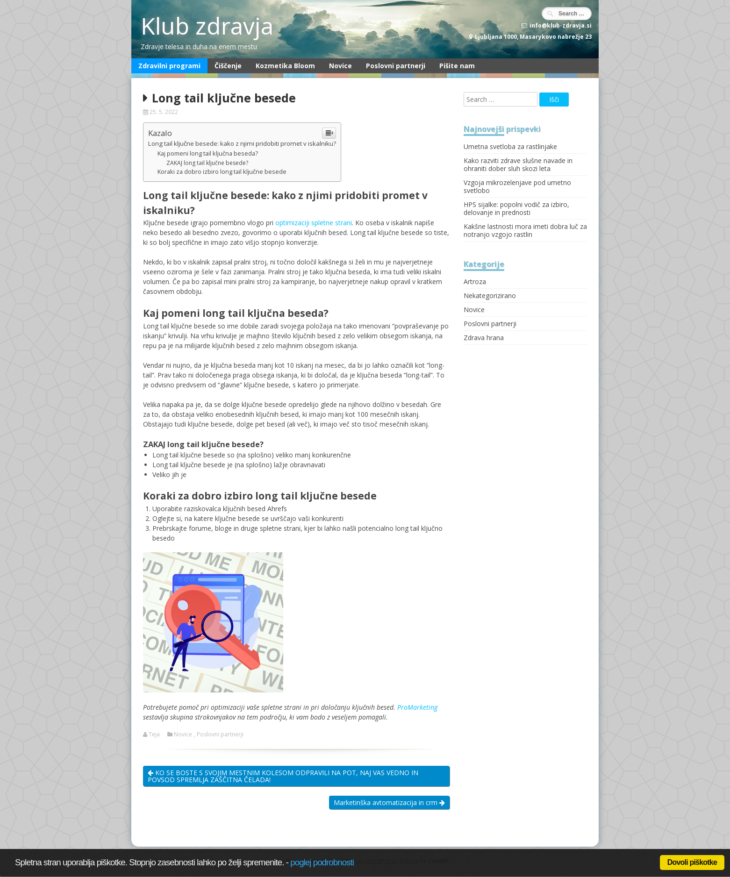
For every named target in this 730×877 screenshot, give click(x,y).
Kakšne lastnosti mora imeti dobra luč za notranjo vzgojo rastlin (525, 230)
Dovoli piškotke (692, 862)
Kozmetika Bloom (285, 65)
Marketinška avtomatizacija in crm (389, 802)
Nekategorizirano (490, 295)
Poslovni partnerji (395, 65)
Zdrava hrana (484, 337)
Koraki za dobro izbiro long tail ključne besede (221, 172)
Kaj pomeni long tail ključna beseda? (207, 153)
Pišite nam (457, 65)
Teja (154, 734)
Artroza (475, 281)
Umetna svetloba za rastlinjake (510, 146)
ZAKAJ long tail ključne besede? (207, 163)
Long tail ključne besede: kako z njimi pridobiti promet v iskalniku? (242, 143)
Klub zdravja (207, 26)
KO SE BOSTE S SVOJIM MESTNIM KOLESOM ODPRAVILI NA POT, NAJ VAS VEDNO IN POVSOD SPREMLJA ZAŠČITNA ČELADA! (283, 776)
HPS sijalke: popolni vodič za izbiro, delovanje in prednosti (516, 208)
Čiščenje (228, 65)
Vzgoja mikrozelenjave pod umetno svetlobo (517, 186)
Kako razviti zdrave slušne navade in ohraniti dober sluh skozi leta (518, 164)
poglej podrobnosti (322, 862)
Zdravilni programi (169, 65)
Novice (340, 65)
